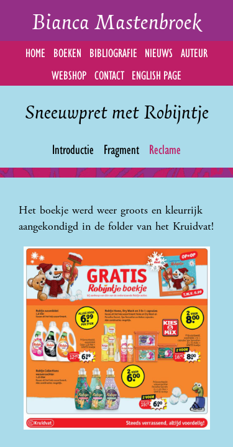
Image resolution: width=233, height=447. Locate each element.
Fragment (121, 148)
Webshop (69, 74)
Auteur (194, 52)
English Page (156, 74)
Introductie (73, 148)
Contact (109, 74)
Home (35, 52)
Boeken (67, 52)
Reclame (165, 148)
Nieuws (159, 52)
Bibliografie (113, 52)
